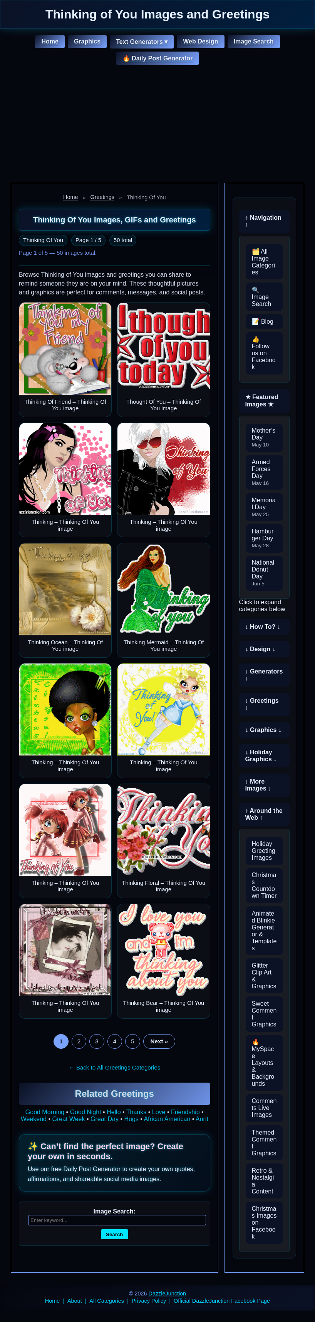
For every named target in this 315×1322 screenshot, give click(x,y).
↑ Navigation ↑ (263, 221)
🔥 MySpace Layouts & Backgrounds (263, 1063)
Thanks (136, 1112)
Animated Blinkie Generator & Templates (264, 930)
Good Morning (44, 1112)
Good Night (85, 1112)
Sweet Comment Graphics (264, 1014)
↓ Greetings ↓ (262, 704)
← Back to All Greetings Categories (114, 1067)
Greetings (102, 197)
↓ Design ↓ (260, 649)
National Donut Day (263, 573)
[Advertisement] (157, 125)
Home (49, 41)
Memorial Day (264, 507)
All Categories (106, 1301)
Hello (114, 1112)
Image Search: (115, 1211)
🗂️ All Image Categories (263, 262)
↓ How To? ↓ (262, 626)
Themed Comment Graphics (264, 1143)
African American (167, 1119)
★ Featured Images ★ (261, 401)
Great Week (68, 1119)
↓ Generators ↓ (264, 675)
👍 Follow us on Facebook (264, 353)
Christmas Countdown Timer (264, 885)
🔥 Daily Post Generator (157, 58)
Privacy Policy (149, 1301)
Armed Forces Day (261, 472)
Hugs (131, 1119)
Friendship (185, 1112)
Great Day (104, 1119)
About (74, 1301)
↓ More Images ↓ (258, 785)
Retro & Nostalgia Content (263, 1181)
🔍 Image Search (261, 297)
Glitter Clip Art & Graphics (264, 975)
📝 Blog (262, 321)
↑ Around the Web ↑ (264, 814)
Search (114, 1234)
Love (159, 1112)
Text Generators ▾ (142, 41)
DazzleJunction (167, 1293)
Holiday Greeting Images (263, 851)
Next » (159, 1041)
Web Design (200, 41)
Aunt (202, 1119)
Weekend (34, 1119)
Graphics (87, 41)
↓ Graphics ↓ (263, 730)
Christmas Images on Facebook (264, 1222)
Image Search (254, 41)
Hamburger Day (263, 538)
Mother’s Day (264, 437)
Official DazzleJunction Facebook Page (222, 1301)
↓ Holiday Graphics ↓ (261, 755)
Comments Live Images (264, 1108)
